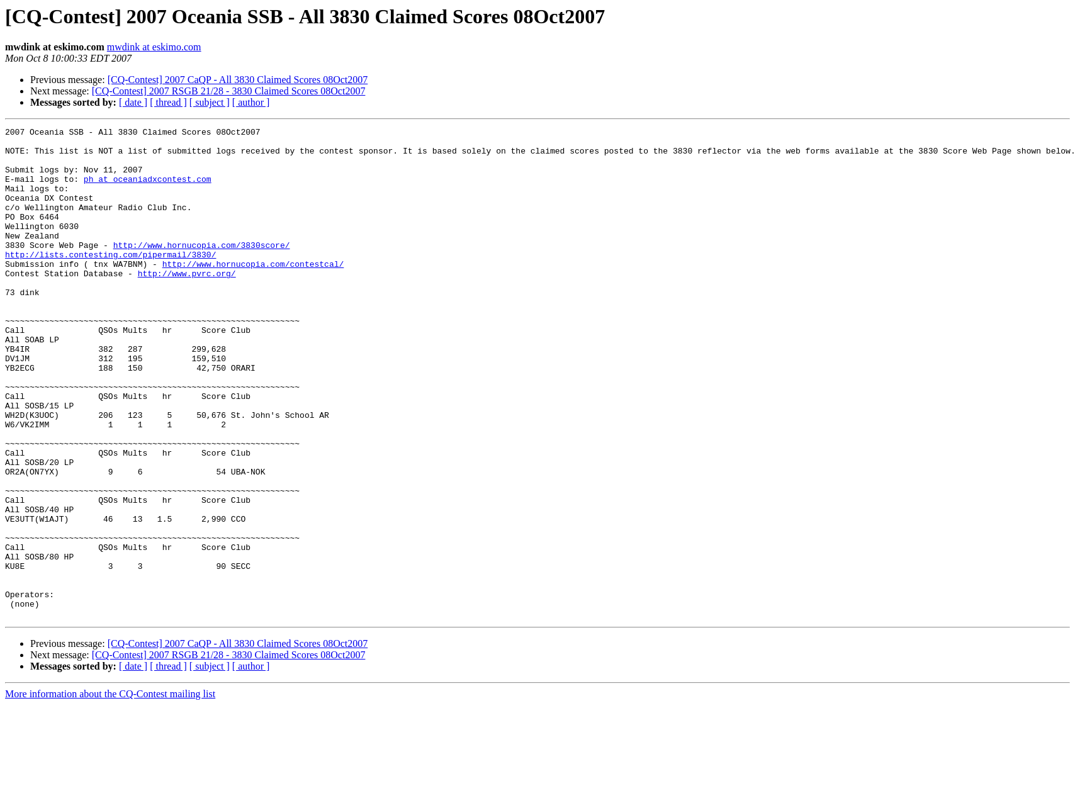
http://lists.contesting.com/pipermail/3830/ (110, 280)
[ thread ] (168, 102)
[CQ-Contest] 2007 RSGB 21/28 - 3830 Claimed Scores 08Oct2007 (229, 91)
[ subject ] (209, 102)
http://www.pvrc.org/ (187, 303)
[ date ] (133, 102)
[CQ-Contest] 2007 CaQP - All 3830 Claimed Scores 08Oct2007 (238, 79)
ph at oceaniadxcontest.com (147, 190)
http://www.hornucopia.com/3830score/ (201, 269)
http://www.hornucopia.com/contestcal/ (253, 292)
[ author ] (251, 102)
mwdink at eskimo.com (154, 47)
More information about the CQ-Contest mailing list (110, 792)
